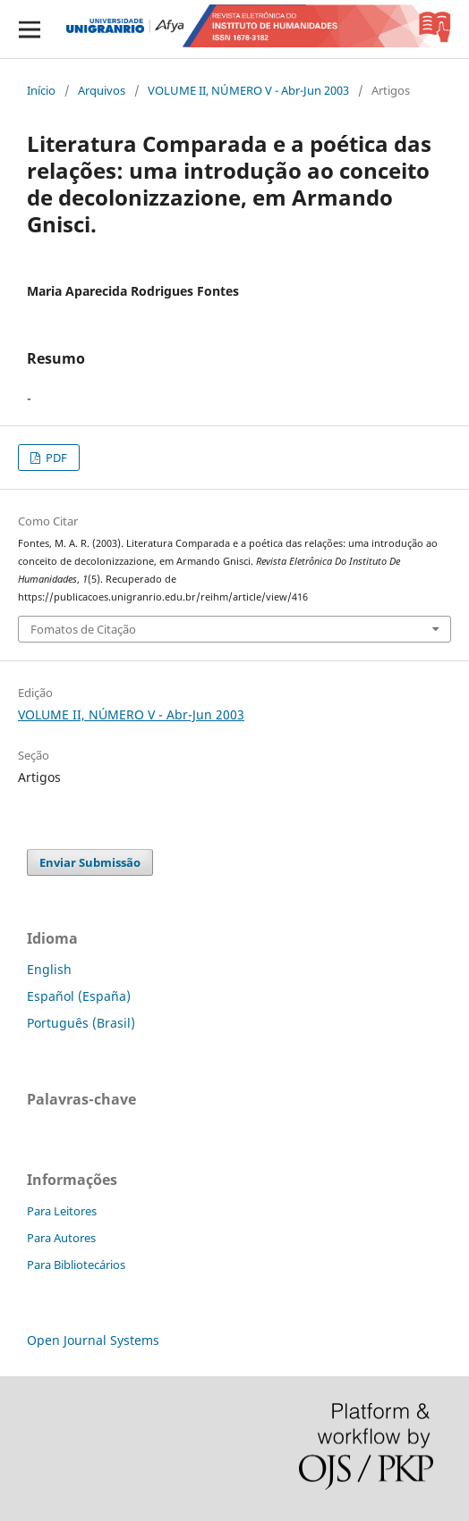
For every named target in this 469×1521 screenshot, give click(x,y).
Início (41, 90)
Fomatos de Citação (83, 629)
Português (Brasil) (81, 1022)
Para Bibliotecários (76, 1264)
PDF (55, 458)
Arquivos (101, 90)
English (49, 969)
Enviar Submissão (90, 862)
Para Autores (61, 1238)
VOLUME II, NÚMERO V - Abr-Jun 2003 (248, 90)
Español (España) (79, 995)
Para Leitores (62, 1211)
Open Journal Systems (93, 1340)
